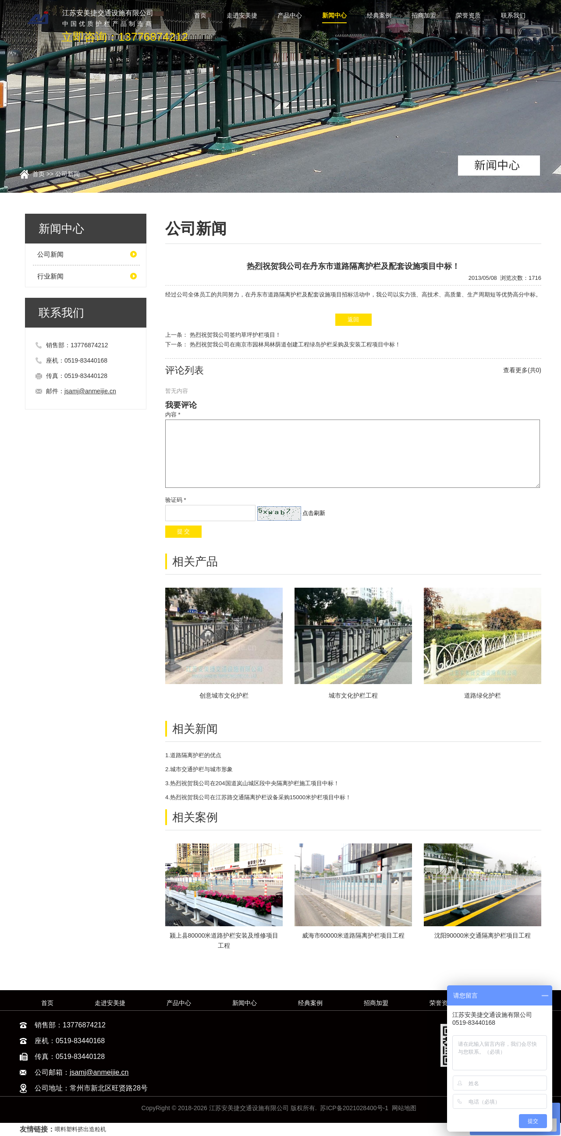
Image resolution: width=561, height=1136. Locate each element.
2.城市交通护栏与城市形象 (199, 769)
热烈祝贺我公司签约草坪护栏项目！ (235, 335)
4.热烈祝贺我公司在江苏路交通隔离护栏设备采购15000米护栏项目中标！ (258, 797)
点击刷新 (313, 513)
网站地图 (404, 1107)
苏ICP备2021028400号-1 (354, 1107)
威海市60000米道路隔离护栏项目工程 (353, 935)
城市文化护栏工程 (353, 695)
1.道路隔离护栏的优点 (193, 755)
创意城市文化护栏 (224, 695)
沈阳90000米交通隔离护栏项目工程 (482, 935)
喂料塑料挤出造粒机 (80, 1129)
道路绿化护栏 (482, 695)
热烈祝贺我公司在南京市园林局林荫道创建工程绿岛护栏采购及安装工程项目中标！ (295, 344)
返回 (353, 319)
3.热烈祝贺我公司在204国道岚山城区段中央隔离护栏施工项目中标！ (252, 783)
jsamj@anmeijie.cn (90, 391)
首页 (38, 173)
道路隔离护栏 (285, 294)
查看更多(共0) (522, 370)
